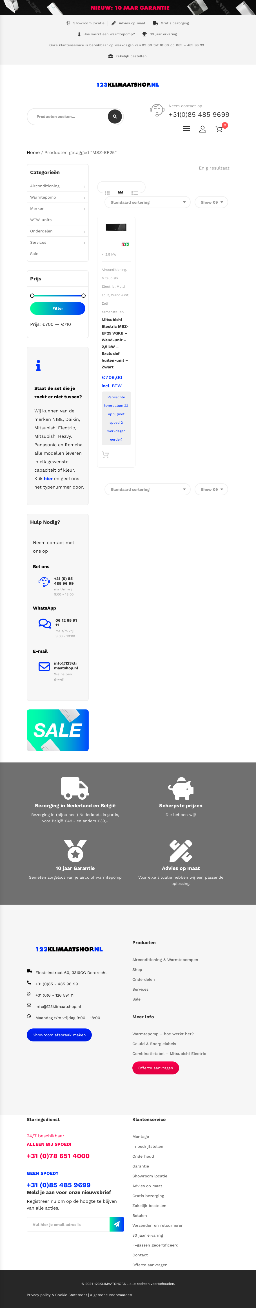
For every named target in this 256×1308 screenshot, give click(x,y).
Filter (57, 308)
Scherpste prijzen (180, 805)
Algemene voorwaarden (111, 1295)
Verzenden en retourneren (158, 1225)
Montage (140, 1136)
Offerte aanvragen (155, 1068)
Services (38, 242)
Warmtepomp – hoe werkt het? (163, 1034)
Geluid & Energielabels (154, 1043)
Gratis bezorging (171, 23)
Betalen (139, 1215)
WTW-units (41, 219)
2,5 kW (111, 254)
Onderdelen (41, 231)
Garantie (140, 1166)
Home (33, 152)
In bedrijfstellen (147, 1146)
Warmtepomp (43, 197)
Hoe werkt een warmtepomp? (106, 34)
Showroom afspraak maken (59, 1035)
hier (48, 478)
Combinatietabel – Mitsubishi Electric (169, 1053)
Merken (37, 208)
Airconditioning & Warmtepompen (165, 959)
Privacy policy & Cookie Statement (57, 1295)
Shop (137, 969)
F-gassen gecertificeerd (155, 1245)
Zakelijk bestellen (127, 56)
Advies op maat (129, 23)
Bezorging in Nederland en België (75, 805)
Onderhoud (143, 1156)
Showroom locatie (85, 23)
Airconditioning (114, 270)
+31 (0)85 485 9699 (59, 1185)
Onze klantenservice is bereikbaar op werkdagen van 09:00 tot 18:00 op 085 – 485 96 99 (126, 45)
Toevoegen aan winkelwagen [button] (105, 456)
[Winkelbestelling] (147, 202)
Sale (34, 253)
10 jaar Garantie (75, 868)
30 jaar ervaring (159, 34)
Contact (140, 1255)
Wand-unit (119, 295)
